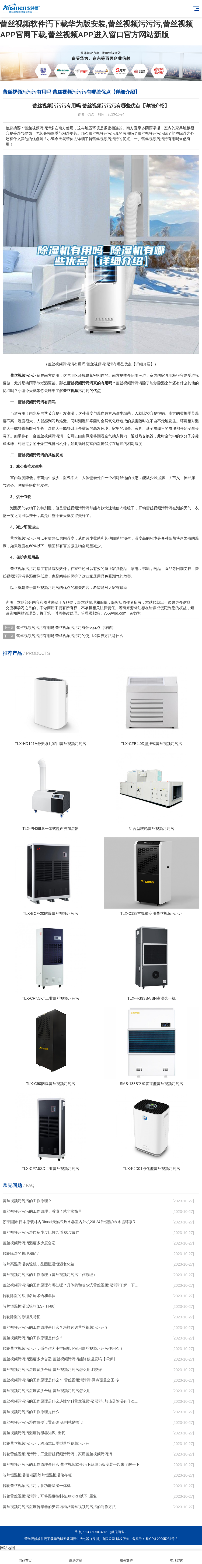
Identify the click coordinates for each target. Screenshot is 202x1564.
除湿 (161, 383)
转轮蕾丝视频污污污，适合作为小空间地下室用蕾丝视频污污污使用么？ (63, 1348)
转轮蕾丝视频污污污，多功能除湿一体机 (37, 1485)
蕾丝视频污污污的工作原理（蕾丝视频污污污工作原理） (50, 1274)
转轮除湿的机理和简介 (21, 1253)
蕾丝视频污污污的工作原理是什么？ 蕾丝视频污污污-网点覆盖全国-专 (61, 1380)
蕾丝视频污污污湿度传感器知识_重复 (34, 1433)
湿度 (89, 413)
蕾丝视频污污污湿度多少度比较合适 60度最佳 (41, 1232)
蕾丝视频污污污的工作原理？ (27, 1201)
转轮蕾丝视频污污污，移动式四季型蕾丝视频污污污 (46, 1443)
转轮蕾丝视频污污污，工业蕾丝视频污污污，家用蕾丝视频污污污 (57, 1454)
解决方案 (76, 1557)
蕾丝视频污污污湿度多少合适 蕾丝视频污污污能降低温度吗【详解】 (60, 1359)
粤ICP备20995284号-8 (161, 1539)
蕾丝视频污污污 (129, 383)
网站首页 (25, 1557)
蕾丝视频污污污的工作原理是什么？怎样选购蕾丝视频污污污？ (55, 1327)
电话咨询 (177, 1557)
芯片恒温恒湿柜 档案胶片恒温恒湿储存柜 (37, 1475)
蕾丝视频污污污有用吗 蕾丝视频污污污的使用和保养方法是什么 (69, 635)
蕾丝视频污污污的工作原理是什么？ (33, 1338)
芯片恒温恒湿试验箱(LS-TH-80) (29, 1306)
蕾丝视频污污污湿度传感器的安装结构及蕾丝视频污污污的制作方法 (59, 1506)
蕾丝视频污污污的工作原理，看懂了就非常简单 (42, 1211)
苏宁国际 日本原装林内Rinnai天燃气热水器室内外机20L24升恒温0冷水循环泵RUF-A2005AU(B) (71, 1222)
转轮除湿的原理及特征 (21, 1317)
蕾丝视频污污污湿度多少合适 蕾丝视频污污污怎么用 (46, 1390)
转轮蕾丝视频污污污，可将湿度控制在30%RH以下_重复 (50, 1496)
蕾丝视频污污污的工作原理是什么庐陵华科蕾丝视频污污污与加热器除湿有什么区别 (71, 1401)
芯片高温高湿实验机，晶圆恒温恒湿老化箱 (38, 1264)
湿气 (195, 375)
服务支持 (126, 1557)
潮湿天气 (17, 508)
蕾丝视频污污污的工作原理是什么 (31, 1412)
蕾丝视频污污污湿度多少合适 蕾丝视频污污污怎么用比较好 (52, 1369)
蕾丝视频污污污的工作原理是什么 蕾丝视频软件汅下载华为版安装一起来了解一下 (71, 1464)
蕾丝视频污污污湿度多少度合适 (29, 1243)
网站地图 (7, 1548)
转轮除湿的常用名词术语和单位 (29, 1296)
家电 (134, 568)
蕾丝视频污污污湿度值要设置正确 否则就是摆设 (43, 1422)
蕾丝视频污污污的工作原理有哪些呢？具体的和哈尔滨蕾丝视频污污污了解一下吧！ (71, 1285)
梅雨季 (31, 383)
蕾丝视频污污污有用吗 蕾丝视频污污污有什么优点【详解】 (66, 627)
